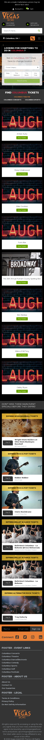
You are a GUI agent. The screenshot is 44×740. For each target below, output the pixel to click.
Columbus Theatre (10, 656)
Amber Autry (22, 134)
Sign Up (36, 629)
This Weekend (16, 74)
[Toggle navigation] (39, 38)
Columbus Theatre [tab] (22, 97)
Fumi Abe (22, 242)
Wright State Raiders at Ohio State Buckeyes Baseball (26, 443)
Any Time (35, 74)
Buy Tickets (22, 137)
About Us (6, 682)
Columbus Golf (8, 669)
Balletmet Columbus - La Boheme (26, 583)
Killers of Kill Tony (22, 351)
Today (8, 73)
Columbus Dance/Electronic (14, 660)
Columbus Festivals (10, 672)
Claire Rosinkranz (23, 513)
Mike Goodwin (22, 206)
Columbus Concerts (11, 653)
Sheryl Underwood (22, 170)
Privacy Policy (8, 701)
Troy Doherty (21, 618)
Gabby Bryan (22, 387)
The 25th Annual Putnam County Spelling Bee (22, 279)
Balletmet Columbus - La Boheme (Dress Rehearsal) (27, 548)
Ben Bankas (22, 315)
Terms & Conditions (10, 698)
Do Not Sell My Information (14, 704)
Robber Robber (22, 479)
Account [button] (17, 9)
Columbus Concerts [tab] (12, 100)
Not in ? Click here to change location (21, 59)
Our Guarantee (8, 688)
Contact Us (7, 685)
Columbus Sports (9, 666)
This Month (27, 74)
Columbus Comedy (10, 663)
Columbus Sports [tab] (32, 100)
